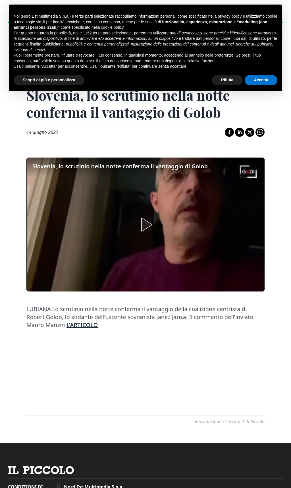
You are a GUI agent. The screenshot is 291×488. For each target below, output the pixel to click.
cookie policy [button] (112, 27)
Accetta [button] (261, 80)
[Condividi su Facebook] (229, 132)
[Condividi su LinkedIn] (239, 132)
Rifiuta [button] (227, 80)
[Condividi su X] (249, 132)
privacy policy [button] (230, 16)
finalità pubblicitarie (47, 44)
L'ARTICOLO (82, 325)
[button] (145, 225)
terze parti (102, 33)
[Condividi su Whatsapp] (260, 132)
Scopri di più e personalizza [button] (49, 80)
